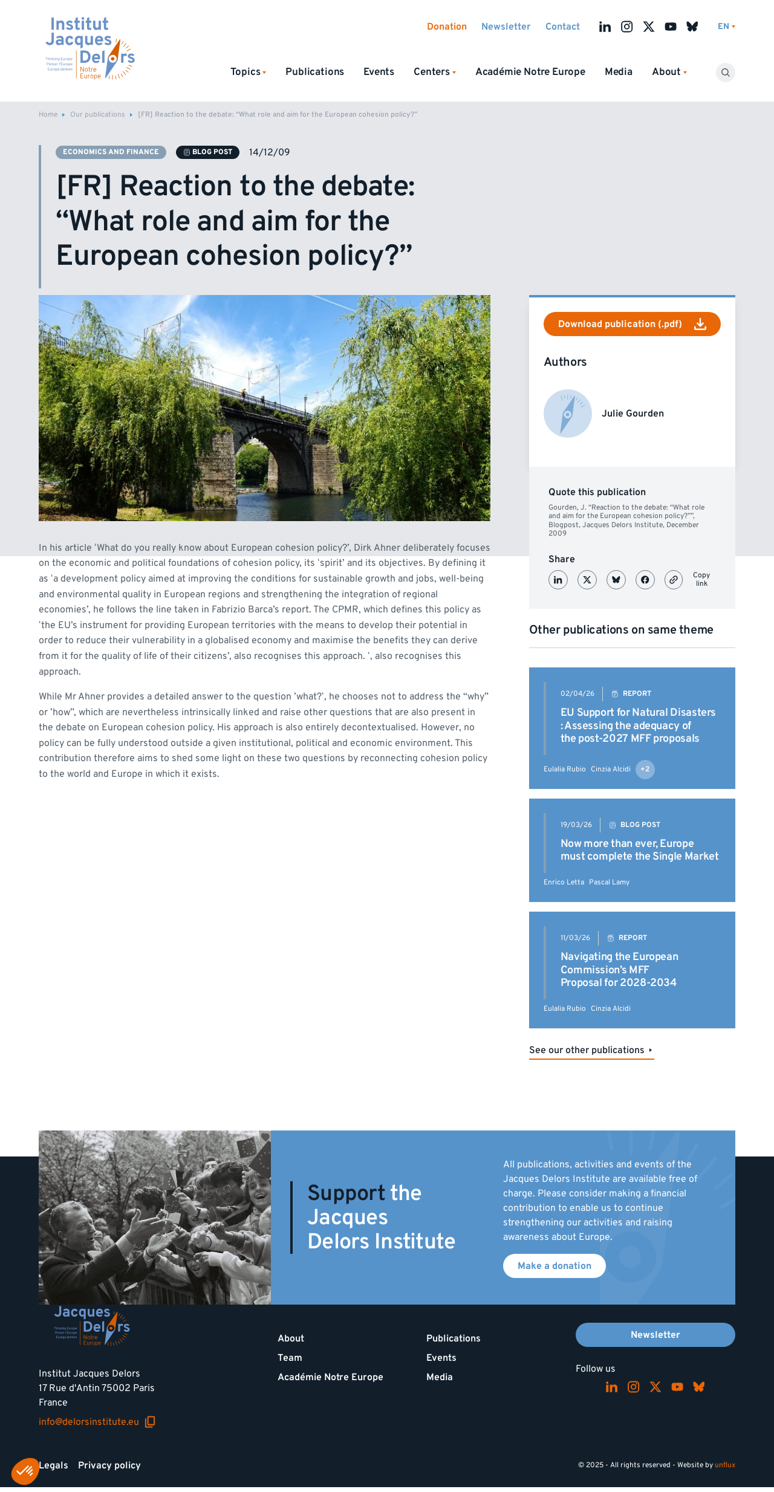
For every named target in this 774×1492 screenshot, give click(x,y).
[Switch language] (726, 27)
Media (619, 72)
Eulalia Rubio (565, 769)
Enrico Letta (564, 882)
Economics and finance (111, 152)
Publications (314, 72)
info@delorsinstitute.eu (97, 1422)
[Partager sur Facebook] (645, 579)
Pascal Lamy (609, 882)
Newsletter (506, 26)
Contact (562, 26)
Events (378, 72)
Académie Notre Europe (530, 72)
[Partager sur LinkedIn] (558, 579)
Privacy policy (109, 1465)
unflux (725, 1465)
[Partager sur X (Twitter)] (587, 579)
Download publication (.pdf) (632, 324)
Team (290, 1357)
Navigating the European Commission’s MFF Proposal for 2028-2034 (619, 969)
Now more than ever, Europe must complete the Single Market (640, 850)
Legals (53, 1465)
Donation (447, 26)
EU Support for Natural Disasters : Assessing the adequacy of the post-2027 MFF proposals (638, 725)
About (291, 1338)
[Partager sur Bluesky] (616, 579)
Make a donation (554, 1266)
